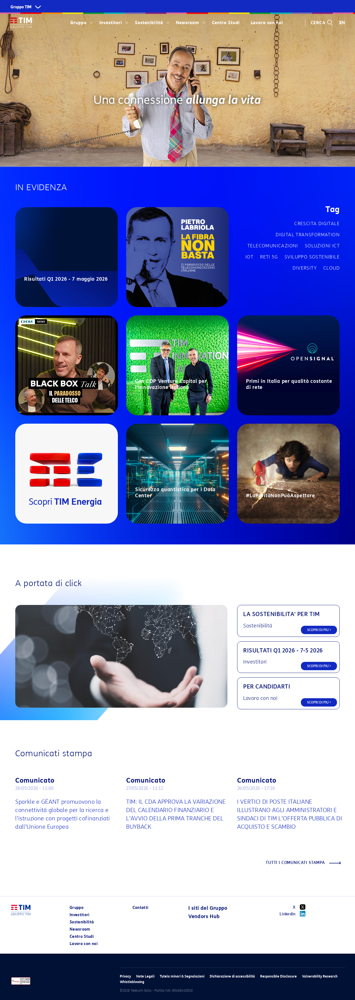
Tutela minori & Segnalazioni (182, 976)
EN (342, 22)
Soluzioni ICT (322, 245)
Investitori (110, 22)
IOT (249, 257)
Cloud (331, 268)
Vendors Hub (203, 916)
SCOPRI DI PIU (319, 630)
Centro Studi (226, 22)
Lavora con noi (267, 22)
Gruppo (78, 22)
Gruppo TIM (21, 7)
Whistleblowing (132, 982)
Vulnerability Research (320, 976)
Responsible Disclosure (278, 976)
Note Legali (145, 976)
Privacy (125, 976)
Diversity (305, 268)
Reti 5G (269, 257)
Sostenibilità (149, 22)
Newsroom (187, 22)
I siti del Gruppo (207, 908)
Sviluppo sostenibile (312, 257)
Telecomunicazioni (272, 245)
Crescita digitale (317, 223)
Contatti (141, 907)
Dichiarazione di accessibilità (232, 976)
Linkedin (294, 913)
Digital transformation (308, 234)
